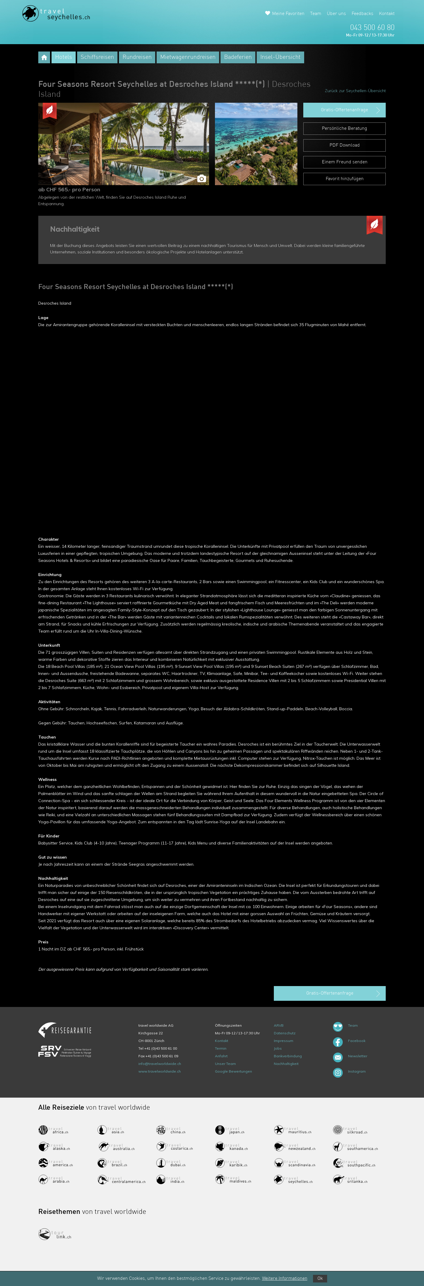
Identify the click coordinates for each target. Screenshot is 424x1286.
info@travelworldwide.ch (159, 1063)
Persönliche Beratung (344, 128)
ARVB (279, 1025)
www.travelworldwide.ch (159, 1071)
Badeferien (238, 57)
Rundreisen (137, 57)
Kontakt (387, 13)
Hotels (63, 57)
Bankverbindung (288, 1056)
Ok (320, 1278)
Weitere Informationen (284, 1278)
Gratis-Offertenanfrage (351, 110)
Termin (220, 1048)
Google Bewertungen (233, 1071)
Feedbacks (362, 13)
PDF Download (344, 145)
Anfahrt (221, 1056)
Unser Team (225, 1063)
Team (315, 13)
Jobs (278, 1048)
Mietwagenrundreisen (188, 57)
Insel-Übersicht (280, 57)
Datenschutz (285, 1033)
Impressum (283, 1040)
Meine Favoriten (288, 13)
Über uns (336, 13)
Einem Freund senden (344, 162)
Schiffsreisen (97, 57)
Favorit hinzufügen (345, 179)
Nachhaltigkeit (286, 1063)
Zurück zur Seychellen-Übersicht (355, 90)
